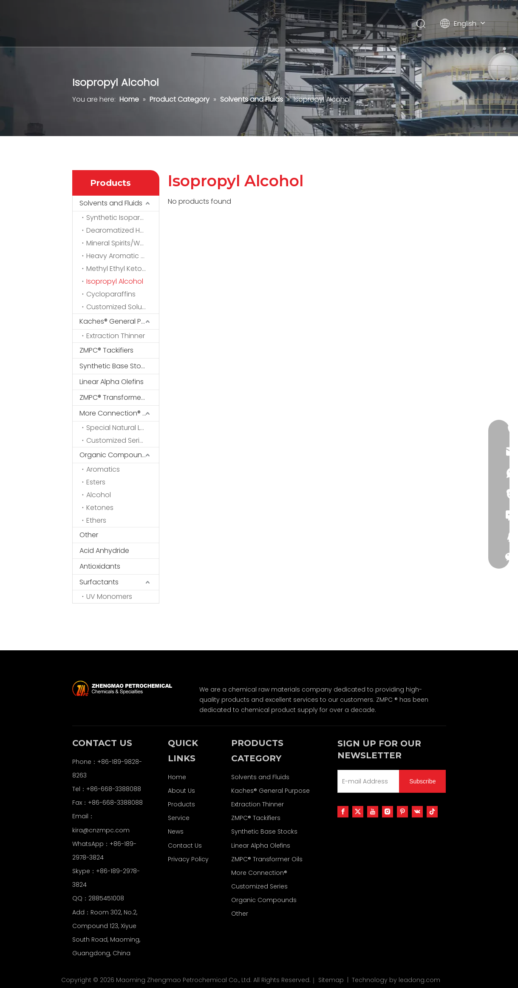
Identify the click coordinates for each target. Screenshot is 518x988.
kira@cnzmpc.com (101, 830)
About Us (181, 790)
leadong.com (419, 980)
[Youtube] (372, 811)
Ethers (96, 520)
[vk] (417, 811)
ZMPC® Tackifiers (106, 350)
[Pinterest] (402, 811)
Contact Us (185, 845)
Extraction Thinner (115, 336)
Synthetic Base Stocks (115, 366)
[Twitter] (357, 811)
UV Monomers (109, 596)
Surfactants (99, 582)
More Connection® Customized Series (119, 413)
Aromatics (103, 469)
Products (181, 804)
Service (179, 818)
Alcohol (98, 495)
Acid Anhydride (104, 550)
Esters (95, 482)
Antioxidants (99, 566)
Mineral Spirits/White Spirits (122, 243)
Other (88, 535)
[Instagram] (387, 811)
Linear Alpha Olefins (111, 382)
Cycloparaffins (111, 294)
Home (177, 777)
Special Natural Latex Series (122, 428)
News (176, 831)
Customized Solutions (122, 307)
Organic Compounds (114, 455)
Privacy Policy (188, 859)
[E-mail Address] (366, 781)
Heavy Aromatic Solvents (122, 256)
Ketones (99, 508)
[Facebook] (342, 811)
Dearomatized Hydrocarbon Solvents (122, 230)
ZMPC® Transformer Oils (117, 397)
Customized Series (116, 440)
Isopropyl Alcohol (114, 281)
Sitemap (331, 980)
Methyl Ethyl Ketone (118, 268)
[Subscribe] (422, 781)
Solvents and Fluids (110, 203)
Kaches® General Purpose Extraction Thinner (119, 321)
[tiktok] (432, 811)
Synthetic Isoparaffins (122, 217)
